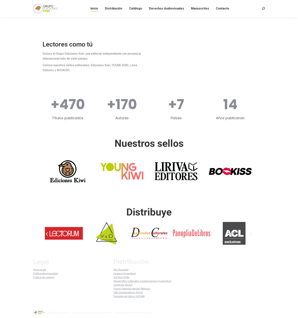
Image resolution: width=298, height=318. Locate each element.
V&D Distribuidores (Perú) (128, 292)
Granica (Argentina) (124, 273)
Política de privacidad (45, 273)
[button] (46, 234)
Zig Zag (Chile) (121, 277)
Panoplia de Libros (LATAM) (128, 296)
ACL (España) (120, 269)
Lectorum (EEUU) (122, 284)
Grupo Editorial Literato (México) (131, 288)
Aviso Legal (39, 269)
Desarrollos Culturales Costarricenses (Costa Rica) (142, 281)
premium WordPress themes (135, 312)
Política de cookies (43, 277)
